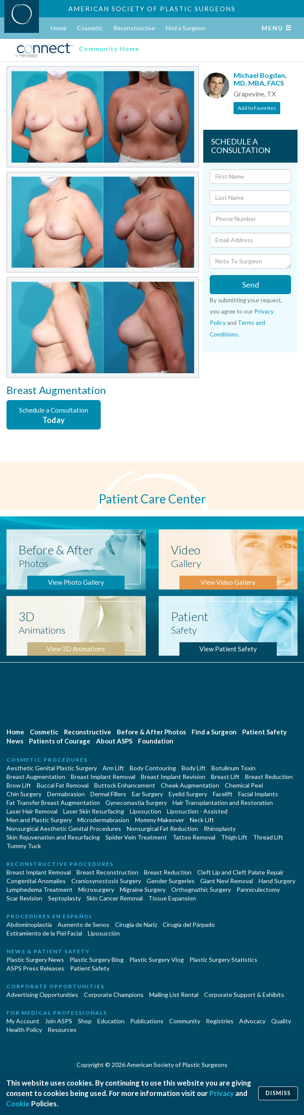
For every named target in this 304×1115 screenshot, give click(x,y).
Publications (146, 1021)
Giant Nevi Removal (226, 880)
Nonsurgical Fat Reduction (162, 828)
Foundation (155, 741)
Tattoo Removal (194, 837)
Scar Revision (24, 898)
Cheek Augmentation (190, 785)
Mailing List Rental (173, 994)
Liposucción (104, 933)
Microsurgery (96, 889)
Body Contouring (153, 768)
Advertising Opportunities (42, 994)
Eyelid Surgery (188, 794)
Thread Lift (268, 837)
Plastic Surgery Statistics (223, 959)
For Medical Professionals (56, 1012)
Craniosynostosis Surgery (106, 880)
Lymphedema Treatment (39, 889)
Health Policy (24, 1029)
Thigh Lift (234, 837)
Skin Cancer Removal (114, 898)
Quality (281, 1021)
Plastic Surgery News (35, 959)
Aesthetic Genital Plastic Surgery (51, 768)
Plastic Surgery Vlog (156, 959)
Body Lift (194, 768)
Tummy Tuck (23, 845)
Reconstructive (134, 28)
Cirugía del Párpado (189, 924)
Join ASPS (58, 1021)
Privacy (221, 1093)
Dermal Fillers (108, 794)
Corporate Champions (114, 994)
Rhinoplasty (220, 828)
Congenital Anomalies (36, 880)
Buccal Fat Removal (63, 785)
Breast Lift (225, 776)
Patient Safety (264, 732)
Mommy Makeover (159, 819)
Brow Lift (18, 785)
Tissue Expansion (172, 898)
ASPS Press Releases (35, 968)
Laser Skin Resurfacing (93, 811)
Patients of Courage (59, 741)
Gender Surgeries (171, 880)
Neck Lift (202, 819)
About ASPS (114, 741)
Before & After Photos (151, 732)
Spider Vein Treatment (136, 837)
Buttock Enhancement (124, 785)
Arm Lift (113, 768)
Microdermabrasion (103, 819)
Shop (85, 1021)
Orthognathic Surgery (201, 889)
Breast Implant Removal (103, 776)
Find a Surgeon (185, 28)
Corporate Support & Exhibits (244, 994)
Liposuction (145, 811)
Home (59, 28)
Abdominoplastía (29, 924)
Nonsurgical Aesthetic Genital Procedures (63, 828)
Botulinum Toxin (233, 768)
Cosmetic (90, 28)
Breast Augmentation (35, 776)
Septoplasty (64, 898)
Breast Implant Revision (173, 776)
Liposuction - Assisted (197, 811)
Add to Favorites (257, 108)
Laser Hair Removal (32, 811)
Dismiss (278, 1093)
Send (250, 284)
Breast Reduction (269, 776)
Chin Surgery (24, 794)
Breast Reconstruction (107, 872)
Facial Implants (258, 794)
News (14, 741)
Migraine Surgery (143, 889)
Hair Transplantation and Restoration (223, 802)
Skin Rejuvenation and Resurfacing (53, 837)
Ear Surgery (147, 794)
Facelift (223, 794)
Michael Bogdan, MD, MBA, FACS (260, 79)
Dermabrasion (66, 794)
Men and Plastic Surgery (39, 819)
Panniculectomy (258, 889)
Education (111, 1021)
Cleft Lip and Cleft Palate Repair (240, 872)
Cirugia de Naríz (136, 924)
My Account (22, 1021)
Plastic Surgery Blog (97, 959)
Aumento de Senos (83, 924)
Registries (220, 1021)
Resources (62, 1029)
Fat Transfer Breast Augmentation (53, 802)
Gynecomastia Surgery (136, 802)
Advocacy (252, 1021)
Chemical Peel (244, 785)
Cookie (18, 1103)
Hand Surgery (277, 880)
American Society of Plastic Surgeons (152, 9)
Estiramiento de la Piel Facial (44, 933)
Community (184, 1021)
